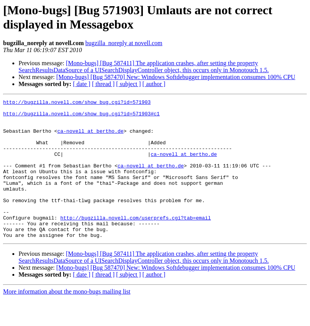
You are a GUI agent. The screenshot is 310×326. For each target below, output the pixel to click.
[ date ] (81, 84)
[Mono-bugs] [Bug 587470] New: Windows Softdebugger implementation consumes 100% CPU (175, 77)
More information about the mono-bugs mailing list (66, 319)
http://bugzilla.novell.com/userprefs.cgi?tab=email (135, 241)
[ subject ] (128, 84)
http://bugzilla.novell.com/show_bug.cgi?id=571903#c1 (81, 116)
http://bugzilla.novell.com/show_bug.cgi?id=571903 (77, 103)
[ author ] (154, 84)
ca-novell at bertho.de (90, 137)
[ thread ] (103, 84)
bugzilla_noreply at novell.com (124, 43)
